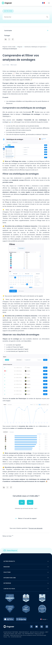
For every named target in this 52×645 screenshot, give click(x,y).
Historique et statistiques (10, 48)
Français (44, 619)
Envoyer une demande (35, 528)
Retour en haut (8, 536)
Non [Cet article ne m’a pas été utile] (30, 502)
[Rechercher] (26, 17)
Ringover (20, 46)
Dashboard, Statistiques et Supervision (35, 46)
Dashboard (6, 114)
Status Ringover (12, 550)
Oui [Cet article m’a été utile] (22, 502)
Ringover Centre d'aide (9, 46)
